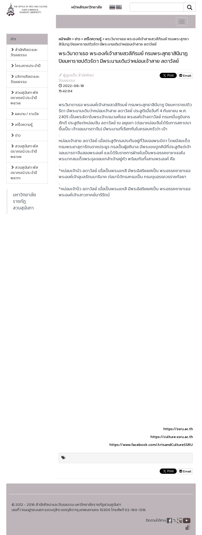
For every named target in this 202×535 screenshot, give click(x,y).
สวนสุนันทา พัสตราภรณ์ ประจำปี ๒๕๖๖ (24, 173)
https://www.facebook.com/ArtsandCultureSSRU (151, 444)
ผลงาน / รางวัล (25, 114)
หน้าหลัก (65, 39)
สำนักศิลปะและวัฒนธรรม (24, 52)
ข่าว (13, 39)
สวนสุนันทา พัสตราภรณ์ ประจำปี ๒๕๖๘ (24, 98)
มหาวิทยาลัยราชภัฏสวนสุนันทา (24, 201)
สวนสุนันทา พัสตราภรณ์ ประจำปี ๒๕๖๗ (24, 151)
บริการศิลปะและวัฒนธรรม (25, 79)
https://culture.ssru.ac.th (171, 437)
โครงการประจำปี (26, 66)
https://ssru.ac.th (178, 429)
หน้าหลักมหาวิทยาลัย (86, 7)
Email (185, 75)
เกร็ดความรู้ (22, 124)
